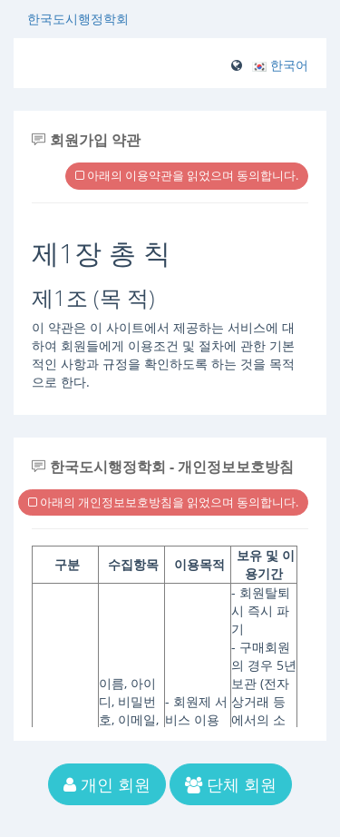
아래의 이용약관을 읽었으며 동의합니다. (186, 175)
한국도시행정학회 (78, 18)
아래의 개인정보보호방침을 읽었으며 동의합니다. (163, 502)
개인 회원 (107, 784)
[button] (280, 65)
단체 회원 (231, 784)
